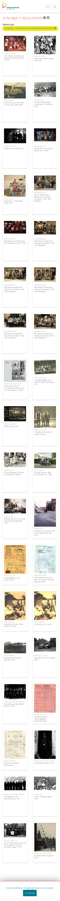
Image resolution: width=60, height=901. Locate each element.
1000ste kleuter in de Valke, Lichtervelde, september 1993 (14, 521)
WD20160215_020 (40, 575)
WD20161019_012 (40, 715)
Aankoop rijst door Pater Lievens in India (13, 625)
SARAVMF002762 (40, 193)
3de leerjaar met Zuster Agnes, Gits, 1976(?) (43, 149)
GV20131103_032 (9, 239)
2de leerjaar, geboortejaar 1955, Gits (44, 59)
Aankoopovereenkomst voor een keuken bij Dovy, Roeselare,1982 (44, 579)
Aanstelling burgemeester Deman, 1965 (14, 705)
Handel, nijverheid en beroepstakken (30, 28)
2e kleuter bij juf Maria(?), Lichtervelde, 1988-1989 (14, 103)
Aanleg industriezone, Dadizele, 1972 (12, 658)
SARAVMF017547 (10, 424)
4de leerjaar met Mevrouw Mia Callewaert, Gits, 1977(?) (15, 242)
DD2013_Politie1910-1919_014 (44, 761)
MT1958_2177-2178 (40, 656)
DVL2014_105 (38, 100)
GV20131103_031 (39, 146)
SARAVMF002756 (40, 239)
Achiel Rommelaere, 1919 (44, 763)
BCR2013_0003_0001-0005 (12, 384)
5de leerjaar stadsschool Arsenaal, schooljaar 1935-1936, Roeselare (44, 289)
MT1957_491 (38, 794)
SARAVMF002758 (40, 285)
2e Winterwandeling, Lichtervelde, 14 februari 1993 (43, 104)
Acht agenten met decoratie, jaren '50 (11, 797)
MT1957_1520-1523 (10, 841)
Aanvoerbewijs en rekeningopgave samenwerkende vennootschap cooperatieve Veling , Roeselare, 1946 (44, 720)
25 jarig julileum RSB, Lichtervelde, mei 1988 (43, 473)
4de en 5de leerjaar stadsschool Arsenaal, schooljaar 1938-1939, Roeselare (42, 197)
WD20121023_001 (10, 761)
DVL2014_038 (8, 100)
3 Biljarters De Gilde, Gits (13, 148)
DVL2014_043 (8, 470)
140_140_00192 (9, 622)
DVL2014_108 (8, 517)
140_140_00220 (39, 622)
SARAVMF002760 (10, 331)
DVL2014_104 (38, 529)
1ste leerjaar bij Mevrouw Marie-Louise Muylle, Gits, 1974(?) (14, 58)
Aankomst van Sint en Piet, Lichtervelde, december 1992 (44, 533)
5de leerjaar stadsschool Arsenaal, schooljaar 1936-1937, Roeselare (14, 335)
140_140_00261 (9, 656)
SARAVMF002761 (40, 331)
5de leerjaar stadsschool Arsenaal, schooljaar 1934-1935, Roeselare (14, 289)
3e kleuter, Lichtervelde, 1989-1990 (13, 202)
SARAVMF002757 (10, 285)
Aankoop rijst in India (42, 624)
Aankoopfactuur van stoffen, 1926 (12, 579)
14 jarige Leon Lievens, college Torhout (43, 433)
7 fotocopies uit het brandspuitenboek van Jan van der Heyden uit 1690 (14, 388)
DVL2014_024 (38, 470)
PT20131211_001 (9, 576)
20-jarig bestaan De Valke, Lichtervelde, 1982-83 (14, 473)
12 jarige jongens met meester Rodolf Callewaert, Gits (44, 382)
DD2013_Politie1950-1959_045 (14, 794)
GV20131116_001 (9, 146)
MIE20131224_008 (40, 430)
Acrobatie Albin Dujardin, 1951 (44, 856)
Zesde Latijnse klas (11, 426)
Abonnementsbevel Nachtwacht (11, 764)
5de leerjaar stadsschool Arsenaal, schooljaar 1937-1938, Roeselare (44, 335)
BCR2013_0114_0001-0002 (42, 853)
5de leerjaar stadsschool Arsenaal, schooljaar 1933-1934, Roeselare (44, 243)
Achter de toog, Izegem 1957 (43, 797)
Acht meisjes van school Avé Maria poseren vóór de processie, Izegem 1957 (15, 845)
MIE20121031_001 (40, 378)
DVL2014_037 (8, 199)
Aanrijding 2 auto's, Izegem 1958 (45, 658)
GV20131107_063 (39, 56)
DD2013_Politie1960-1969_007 (14, 702)
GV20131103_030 (9, 54)
